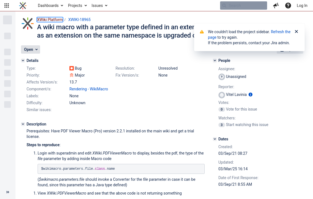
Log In (302, 5)
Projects (75, 5)
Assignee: (226, 69)
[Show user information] (250, 94)
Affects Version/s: (42, 82)
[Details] (23, 60)
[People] (215, 60)
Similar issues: (39, 110)
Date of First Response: (238, 178)
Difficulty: (35, 103)
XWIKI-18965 (79, 19)
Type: (31, 68)
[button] (7, 5)
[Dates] (215, 139)
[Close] (296, 32)
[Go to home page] (23, 5)
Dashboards (48, 5)
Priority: (33, 75)
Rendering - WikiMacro (88, 89)
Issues (97, 5)
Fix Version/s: (127, 75)
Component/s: (39, 89)
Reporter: (226, 87)
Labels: (33, 96)
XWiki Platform (50, 19)
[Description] (23, 124)
